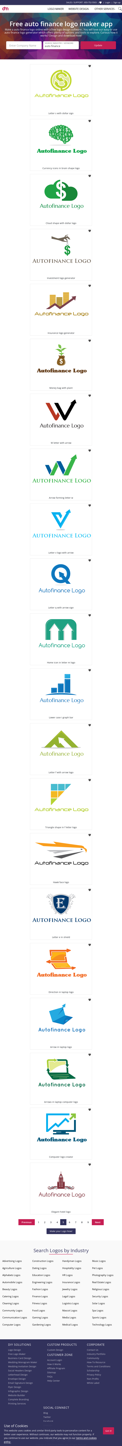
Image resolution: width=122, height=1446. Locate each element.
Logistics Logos (70, 1302)
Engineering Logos (42, 1281)
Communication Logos (14, 1316)
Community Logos (12, 1309)
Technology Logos (102, 1324)
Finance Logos (40, 1295)
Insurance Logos (71, 1281)
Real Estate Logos (101, 1281)
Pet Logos (97, 1267)
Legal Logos (68, 1295)
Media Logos (69, 1316)
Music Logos (99, 1260)
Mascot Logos (69, 1309)
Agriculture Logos (11, 1267)
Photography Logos (102, 1274)
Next (98, 1221)
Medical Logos (70, 1324)
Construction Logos (42, 1260)
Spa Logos (97, 1309)
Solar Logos (98, 1302)
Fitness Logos (39, 1302)
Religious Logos (100, 1288)
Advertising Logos (12, 1260)
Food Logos (38, 1309)
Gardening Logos (41, 1324)
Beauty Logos (9, 1288)
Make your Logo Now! (61, 1230)
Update (98, 45)
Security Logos (100, 1295)
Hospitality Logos (71, 1267)
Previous (27, 1221)
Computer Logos (11, 1324)
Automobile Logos (12, 1281)
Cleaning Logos (10, 1302)
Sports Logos (99, 1316)
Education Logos (41, 1274)
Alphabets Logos (11, 1274)
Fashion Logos (40, 1288)
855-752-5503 (90, 2)
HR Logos (67, 1274)
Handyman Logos (71, 1260)
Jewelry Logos (69, 1288)
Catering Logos (10, 1295)
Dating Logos (39, 1267)
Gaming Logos (40, 1316)
